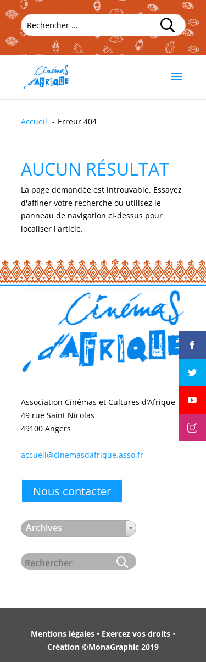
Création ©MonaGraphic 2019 (103, 647)
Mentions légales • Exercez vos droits (100, 633)
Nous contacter (72, 491)
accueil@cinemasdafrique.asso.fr (82, 455)
